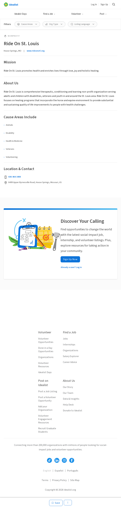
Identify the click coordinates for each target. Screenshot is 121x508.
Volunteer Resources (43, 364)
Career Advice (70, 362)
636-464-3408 (14, 176)
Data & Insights (71, 399)
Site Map (74, 480)
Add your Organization (45, 408)
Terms (45, 480)
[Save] (56, 503)
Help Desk (68, 404)
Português (72, 470)
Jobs (65, 338)
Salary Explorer (71, 356)
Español (59, 470)
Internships (69, 344)
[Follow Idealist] (49, 460)
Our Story (68, 387)
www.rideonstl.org (36, 51)
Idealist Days (20, 14)
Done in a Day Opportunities (45, 349)
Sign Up (104, 4)
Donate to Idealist (72, 410)
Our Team (68, 393)
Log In (94, 4)
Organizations (45, 357)
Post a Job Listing (47, 391)
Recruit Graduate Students (47, 430)
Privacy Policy (59, 480)
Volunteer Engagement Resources (45, 419)
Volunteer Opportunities (45, 340)
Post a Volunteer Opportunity (47, 399)
